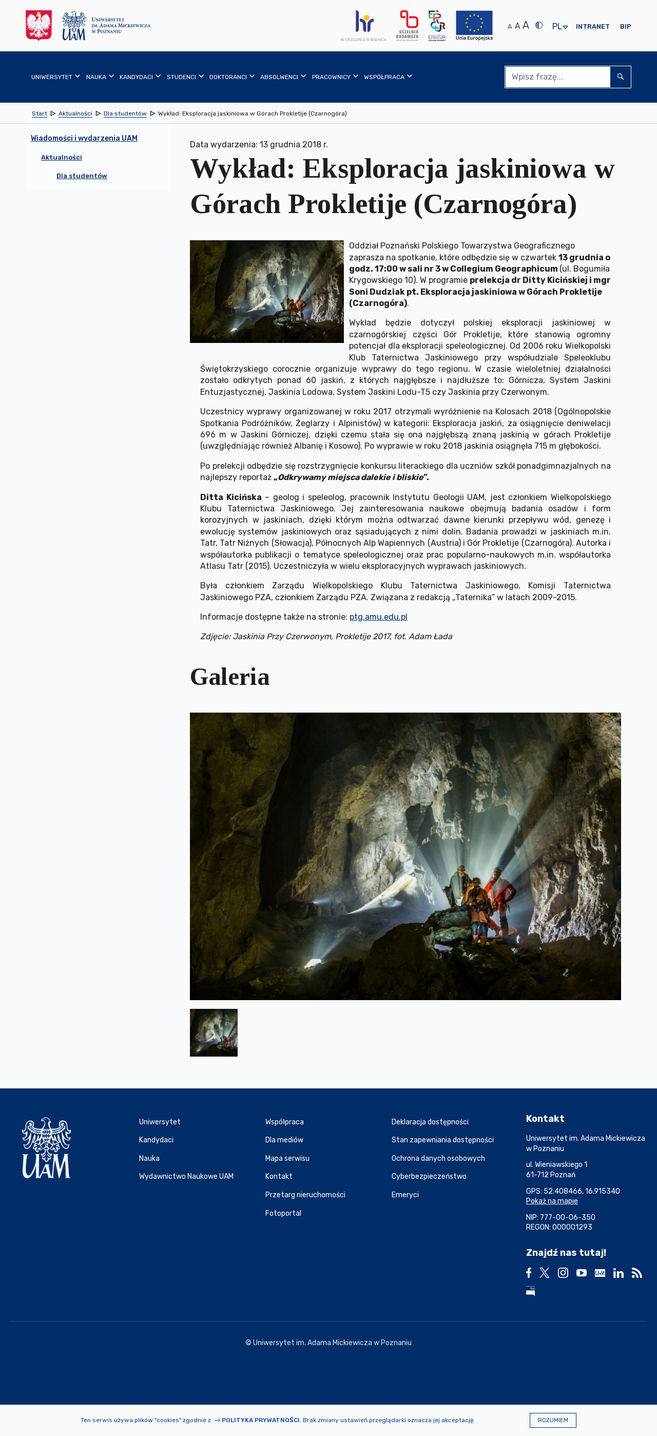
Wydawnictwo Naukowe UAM (186, 1176)
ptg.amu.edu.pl (379, 617)
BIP (625, 26)
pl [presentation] (557, 27)
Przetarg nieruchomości (305, 1195)
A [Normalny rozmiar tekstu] (510, 26)
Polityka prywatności (261, 1420)
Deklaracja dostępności (430, 1122)
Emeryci (405, 1195)
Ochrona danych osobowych (438, 1158)
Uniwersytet (160, 1122)
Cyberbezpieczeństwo (429, 1176)
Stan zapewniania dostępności (443, 1140)
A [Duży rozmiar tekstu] (526, 25)
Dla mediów (284, 1140)
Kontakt (279, 1176)
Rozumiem (553, 1420)
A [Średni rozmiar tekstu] (517, 26)
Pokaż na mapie (552, 1201)
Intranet (593, 26)
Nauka (149, 1158)
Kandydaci (156, 1140)
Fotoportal (283, 1213)
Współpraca (284, 1122)
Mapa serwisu (287, 1158)
